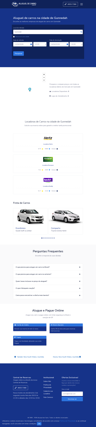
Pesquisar (18, 53)
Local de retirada (18, 28)
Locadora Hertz (48, 144)
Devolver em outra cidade (22, 36)
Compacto (55, 228)
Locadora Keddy (48, 186)
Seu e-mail (65, 389)
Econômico (20, 228)
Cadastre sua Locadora (48, 392)
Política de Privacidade (47, 386)
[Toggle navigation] (81, 4)
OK (39, 424)
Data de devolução (56, 40)
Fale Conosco (48, 397)
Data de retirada (18, 40)
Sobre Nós (47, 381)
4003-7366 (70, 4)
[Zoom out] (44, 77)
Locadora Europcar (48, 165)
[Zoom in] (44, 74)
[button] (42, 238)
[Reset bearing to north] (44, 80)
